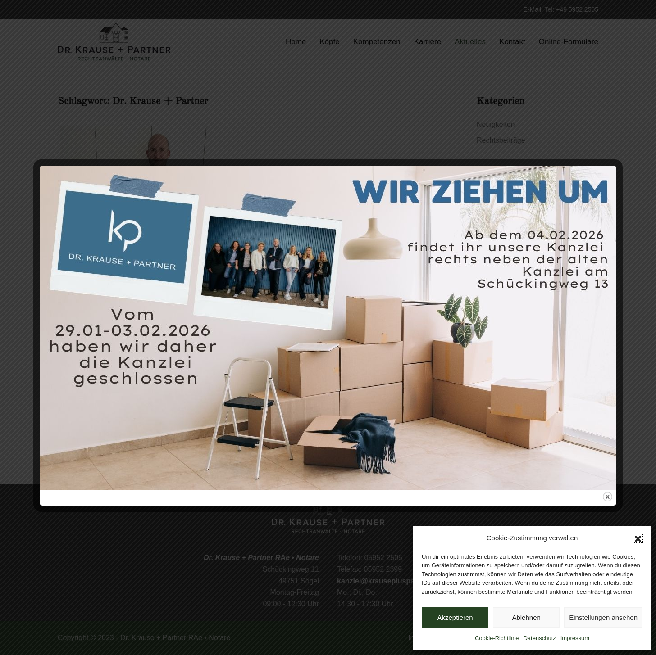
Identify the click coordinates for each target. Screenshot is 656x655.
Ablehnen (526, 617)
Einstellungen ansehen (603, 617)
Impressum (574, 638)
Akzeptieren (455, 617)
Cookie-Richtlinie (497, 638)
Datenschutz (539, 638)
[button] (637, 537)
